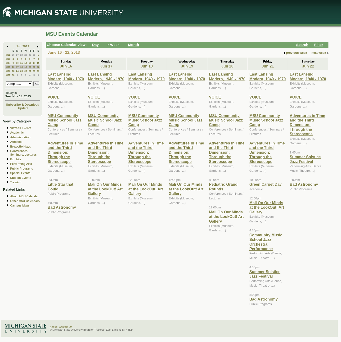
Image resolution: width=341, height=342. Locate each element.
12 (25, 63)
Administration (20, 137)
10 (17, 63)
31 (34, 55)
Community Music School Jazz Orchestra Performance (265, 242)
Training (15, 182)
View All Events (20, 128)
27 (17, 55)
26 (13, 55)
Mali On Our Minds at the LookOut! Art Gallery (105, 189)
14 (34, 63)
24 (17, 71)
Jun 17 (106, 66)
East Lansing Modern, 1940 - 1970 (66, 76)
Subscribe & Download (22, 104)
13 (30, 63)
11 (21, 63)
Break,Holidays (20, 146)
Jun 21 (268, 66)
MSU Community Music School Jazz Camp (64, 120)
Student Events (20, 178)
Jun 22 (308, 66)
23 (13, 71)
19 (25, 67)
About (53, 326)
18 (21, 67)
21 (34, 67)
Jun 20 (227, 66)
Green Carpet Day (265, 184)
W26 (8, 71)
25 (21, 71)
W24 (8, 63)
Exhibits (15, 159)
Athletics (16, 142)
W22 (8, 55)
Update (23, 108)
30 (30, 55)
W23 (8, 59)
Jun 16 (66, 66)
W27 (8, 75)
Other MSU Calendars (25, 201)
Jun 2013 (22, 46)
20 (30, 67)
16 (13, 67)
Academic (17, 132)
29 (25, 55)
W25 (8, 67)
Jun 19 (187, 66)
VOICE (53, 97)
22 (38, 67)
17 (17, 67)
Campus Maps (20, 205)
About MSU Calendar (24, 196)
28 (21, 55)
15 (38, 63)
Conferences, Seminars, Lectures (23, 152)
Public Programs (21, 168)
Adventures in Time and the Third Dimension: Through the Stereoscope (65, 152)
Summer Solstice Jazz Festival (264, 274)
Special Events (20, 173)
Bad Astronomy (62, 207)
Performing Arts (21, 164)
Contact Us (65, 326)
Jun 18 (147, 66)
